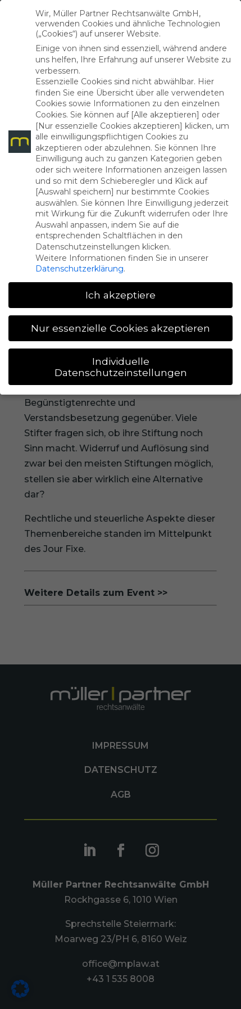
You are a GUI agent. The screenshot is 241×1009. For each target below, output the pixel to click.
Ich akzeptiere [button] (120, 295)
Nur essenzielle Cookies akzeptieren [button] (120, 328)
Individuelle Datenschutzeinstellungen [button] (120, 366)
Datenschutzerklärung (79, 269)
